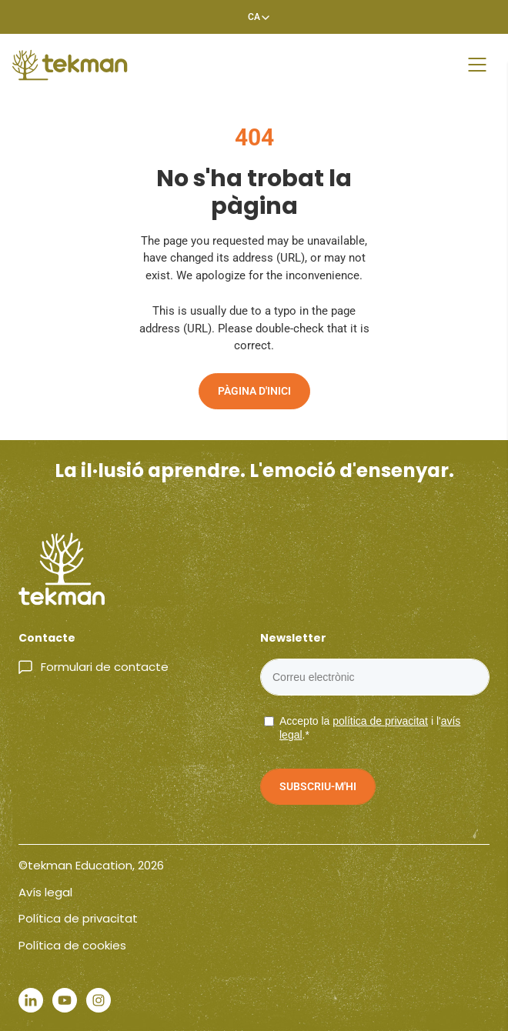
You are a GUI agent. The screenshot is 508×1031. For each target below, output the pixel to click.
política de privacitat (380, 721)
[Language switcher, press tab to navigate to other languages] (254, 17)
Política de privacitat (78, 918)
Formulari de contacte (105, 667)
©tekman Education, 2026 (91, 865)
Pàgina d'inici (254, 391)
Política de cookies (72, 945)
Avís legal (45, 892)
